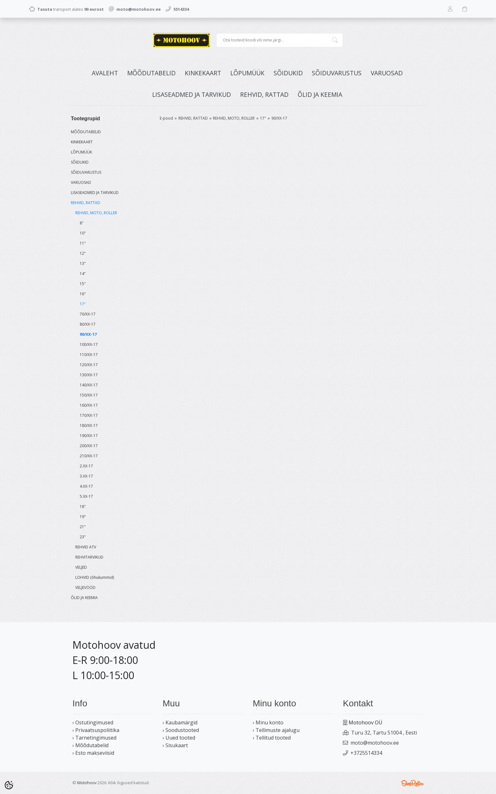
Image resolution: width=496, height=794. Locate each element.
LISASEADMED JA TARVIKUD (191, 94)
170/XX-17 (89, 415)
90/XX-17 (88, 334)
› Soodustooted (181, 730)
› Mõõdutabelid (90, 745)
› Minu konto (268, 722)
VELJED (81, 567)
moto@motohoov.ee (374, 742)
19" (83, 516)
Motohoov (86, 782)
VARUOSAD (387, 73)
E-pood (166, 118)
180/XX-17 (89, 425)
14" (83, 273)
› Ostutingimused (92, 722)
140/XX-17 (89, 385)
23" (83, 537)
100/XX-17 (89, 344)
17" (83, 304)
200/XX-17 (89, 445)
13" (83, 263)
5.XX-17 (86, 496)
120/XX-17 (89, 364)
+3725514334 (366, 752)
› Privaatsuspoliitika (95, 730)
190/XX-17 (89, 435)
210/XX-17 (89, 456)
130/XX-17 (89, 375)
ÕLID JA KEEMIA (320, 94)
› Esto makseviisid (93, 752)
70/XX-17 (88, 314)
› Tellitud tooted (272, 737)
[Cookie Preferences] (9, 785)
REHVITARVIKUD (89, 557)
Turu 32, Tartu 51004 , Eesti (384, 732)
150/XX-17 (89, 395)
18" (83, 506)
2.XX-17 (86, 466)
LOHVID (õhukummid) (94, 577)
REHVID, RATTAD (264, 94)
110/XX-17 (89, 354)
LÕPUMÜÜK (247, 73)
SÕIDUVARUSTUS (337, 73)
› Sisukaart (175, 745)
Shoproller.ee (412, 783)
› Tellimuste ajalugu (276, 730)
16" (83, 294)
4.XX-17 (86, 486)
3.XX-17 (86, 476)
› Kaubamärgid (180, 722)
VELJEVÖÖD (85, 587)
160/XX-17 (89, 405)
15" (83, 283)
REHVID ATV (85, 547)
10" (83, 233)
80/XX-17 (88, 324)
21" (83, 526)
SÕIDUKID (288, 73)
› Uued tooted (179, 737)
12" (83, 253)
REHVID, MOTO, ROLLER (96, 213)
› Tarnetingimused (94, 737)
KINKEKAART (203, 73)
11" (83, 243)
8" (82, 223)
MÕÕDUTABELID (151, 73)
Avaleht (105, 73)
